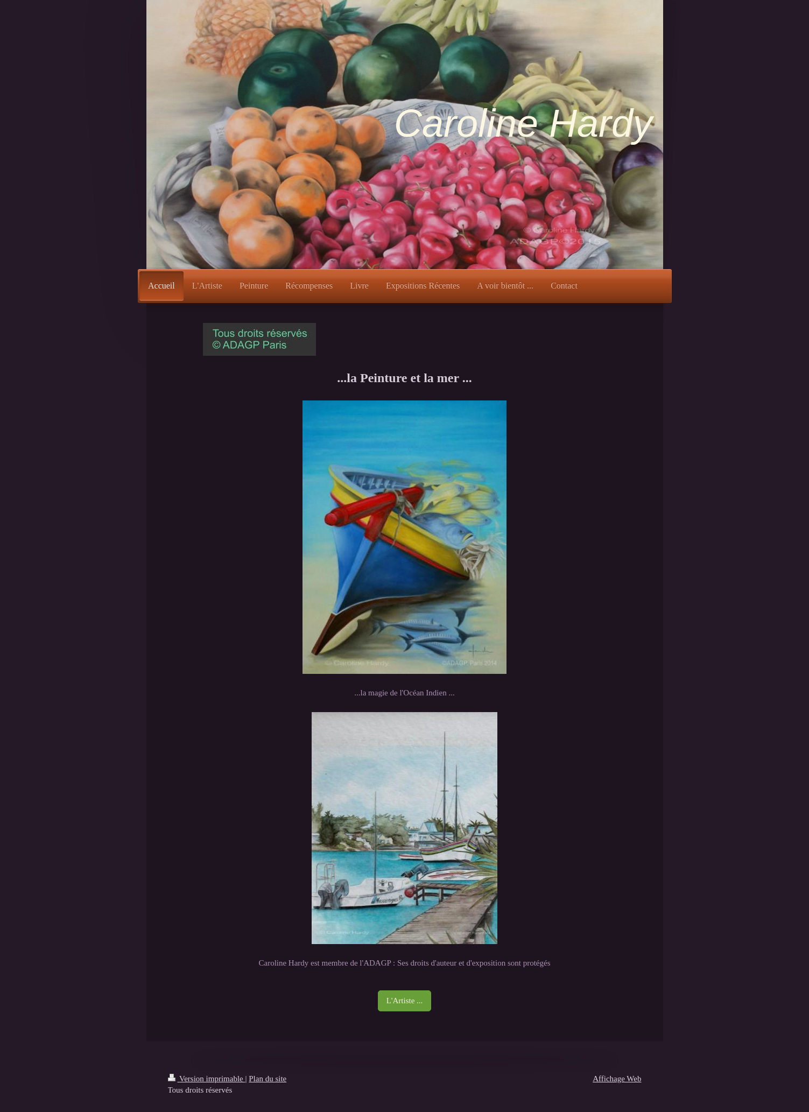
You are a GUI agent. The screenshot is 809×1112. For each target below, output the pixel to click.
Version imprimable (206, 1078)
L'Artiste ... (404, 1000)
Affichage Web (617, 1078)
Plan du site (267, 1078)
